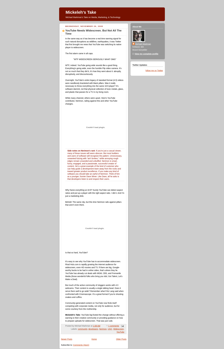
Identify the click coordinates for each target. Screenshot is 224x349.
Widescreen (118, 329)
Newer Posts (66, 339)
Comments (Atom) (81, 345)
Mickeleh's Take (81, 12)
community (82, 329)
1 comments (113, 326)
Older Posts (121, 339)
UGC (110, 329)
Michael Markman (143, 44)
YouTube (120, 332)
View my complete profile (146, 54)
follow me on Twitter (154, 70)
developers (93, 329)
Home (94, 339)
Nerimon (103, 329)
